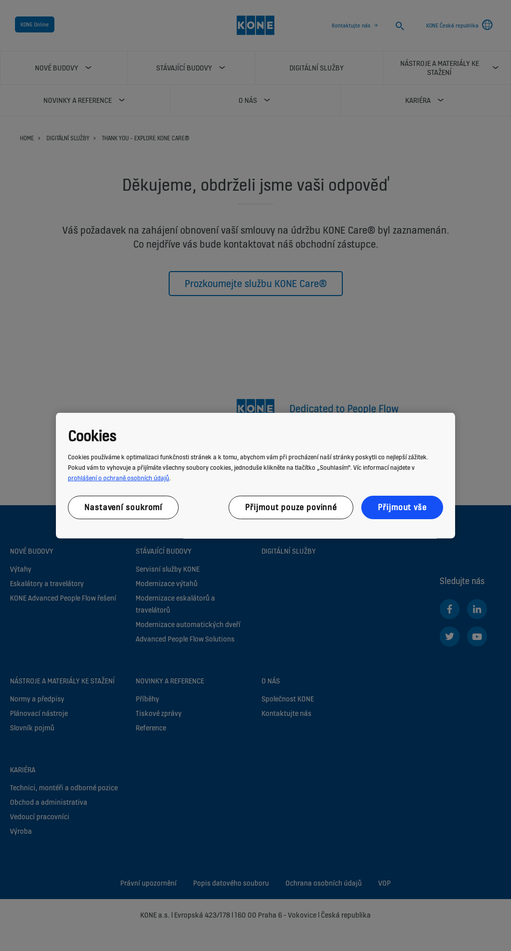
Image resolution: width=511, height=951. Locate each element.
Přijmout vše (402, 507)
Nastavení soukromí (123, 507)
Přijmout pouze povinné (291, 507)
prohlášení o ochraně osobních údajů (118, 478)
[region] (255, 475)
